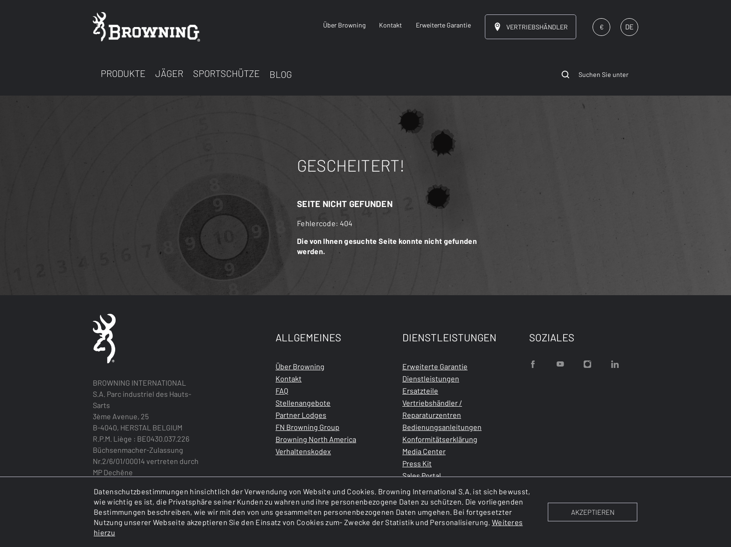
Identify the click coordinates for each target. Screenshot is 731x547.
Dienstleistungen (430, 378)
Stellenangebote (303, 402)
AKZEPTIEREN (592, 512)
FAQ (282, 390)
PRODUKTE (123, 73)
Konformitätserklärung (439, 439)
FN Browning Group (307, 426)
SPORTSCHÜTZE (226, 73)
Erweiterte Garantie (435, 366)
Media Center (424, 451)
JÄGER (169, 73)
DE (629, 26)
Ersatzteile (420, 390)
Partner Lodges (301, 414)
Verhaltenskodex (303, 451)
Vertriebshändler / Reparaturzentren (432, 408)
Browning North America (316, 439)
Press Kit (417, 463)
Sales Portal (421, 475)
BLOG (280, 74)
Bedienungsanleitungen (442, 426)
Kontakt (289, 378)
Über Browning (300, 366)
